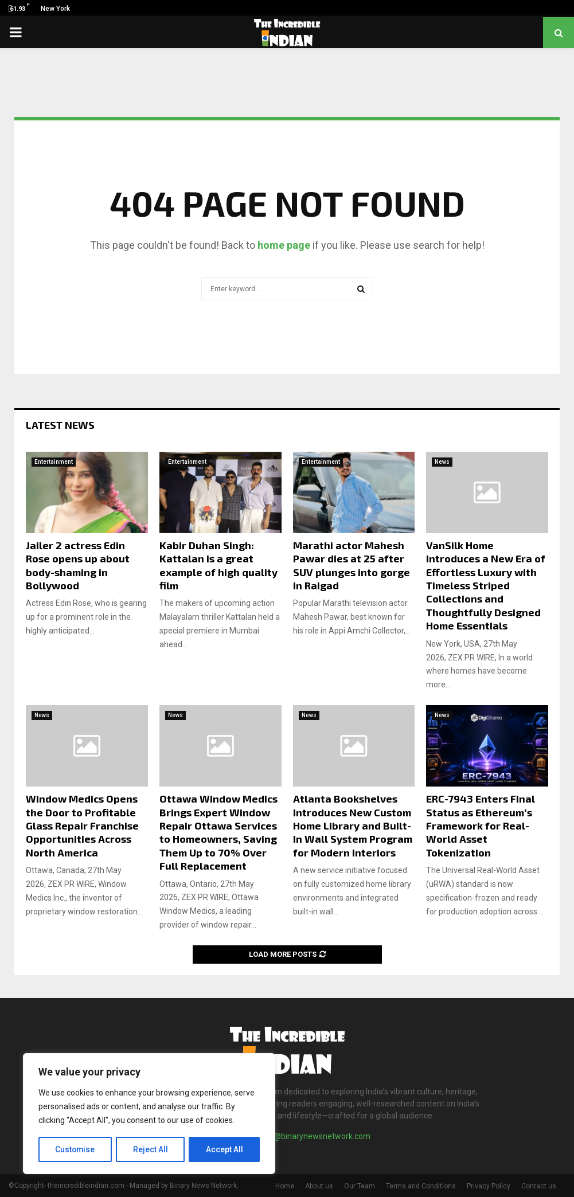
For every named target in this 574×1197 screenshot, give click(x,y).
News (442, 462)
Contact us (538, 1186)
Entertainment (53, 462)
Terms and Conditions (421, 1186)
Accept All (224, 1149)
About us (319, 1186)
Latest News (60, 424)
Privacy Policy (488, 1186)
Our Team (359, 1186)
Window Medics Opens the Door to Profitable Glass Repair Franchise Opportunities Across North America (82, 825)
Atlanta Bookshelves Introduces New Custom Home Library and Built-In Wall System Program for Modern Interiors (352, 825)
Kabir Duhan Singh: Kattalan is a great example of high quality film (218, 565)
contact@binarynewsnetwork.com (308, 1136)
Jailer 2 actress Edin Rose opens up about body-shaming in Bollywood (78, 565)
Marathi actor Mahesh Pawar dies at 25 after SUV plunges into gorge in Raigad (351, 565)
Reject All (151, 1149)
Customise (75, 1149)
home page (283, 245)
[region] (149, 1114)
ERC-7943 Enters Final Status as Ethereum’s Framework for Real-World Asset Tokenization (480, 825)
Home (284, 1186)
